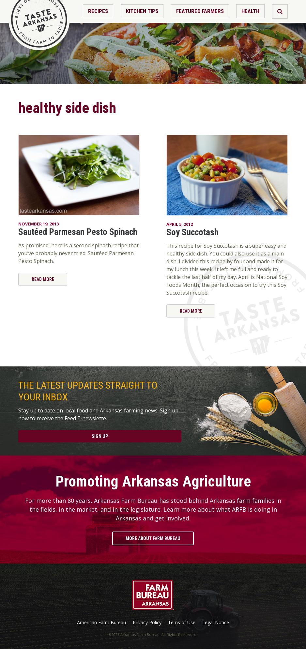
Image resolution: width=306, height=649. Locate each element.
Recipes (98, 11)
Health (250, 11)
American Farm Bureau (101, 623)
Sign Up (100, 436)
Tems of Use (181, 623)
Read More (43, 279)
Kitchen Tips (142, 11)
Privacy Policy (147, 623)
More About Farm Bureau (153, 538)
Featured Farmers (200, 11)
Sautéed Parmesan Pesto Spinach (77, 232)
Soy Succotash (192, 232)
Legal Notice (215, 623)
